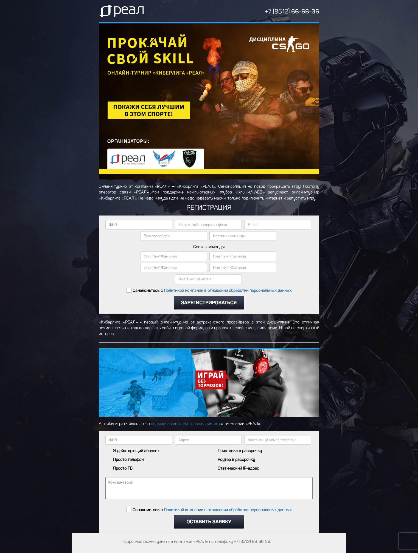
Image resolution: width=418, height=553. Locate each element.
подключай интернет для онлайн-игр (185, 423)
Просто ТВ (123, 468)
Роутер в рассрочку (236, 460)
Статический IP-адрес (238, 468)
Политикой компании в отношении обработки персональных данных (227, 290)
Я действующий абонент (136, 451)
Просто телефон (128, 460)
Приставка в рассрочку (240, 451)
